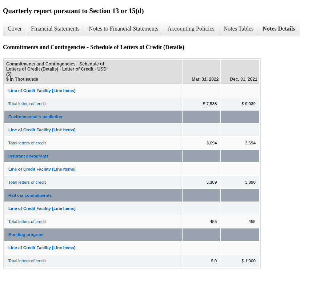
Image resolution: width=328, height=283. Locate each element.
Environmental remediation (35, 117)
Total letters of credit (27, 103)
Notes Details (279, 28)
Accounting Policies (190, 28)
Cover (15, 28)
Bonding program (25, 234)
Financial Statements (55, 28)
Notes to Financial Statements (124, 28)
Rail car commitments (30, 195)
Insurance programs (28, 156)
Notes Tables (239, 28)
